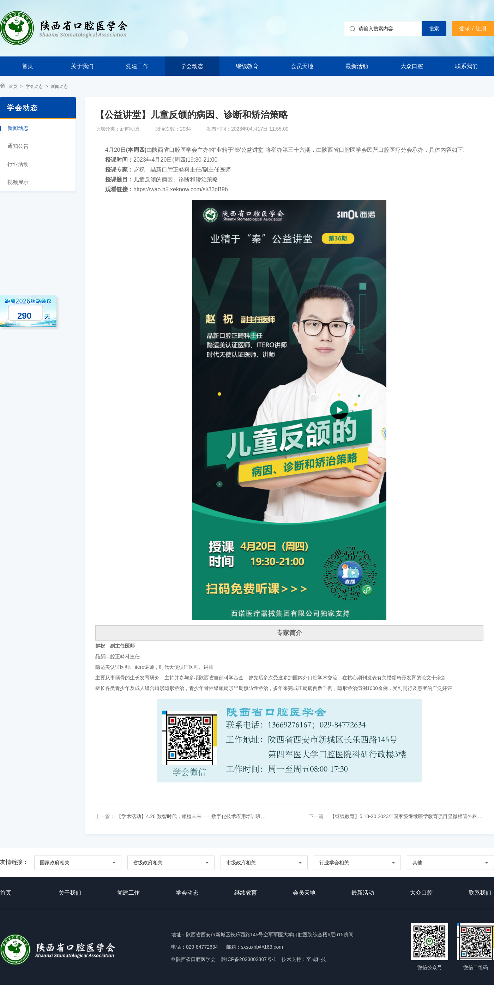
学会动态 (192, 66)
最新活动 (356, 66)
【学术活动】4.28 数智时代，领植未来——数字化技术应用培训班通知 (193, 816)
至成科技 (316, 959)
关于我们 (82, 66)
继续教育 (247, 66)
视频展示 (18, 182)
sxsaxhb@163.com (262, 947)
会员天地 (302, 66)
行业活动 (18, 164)
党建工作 (137, 66)
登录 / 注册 (472, 28)
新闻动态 (59, 86)
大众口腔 (411, 66)
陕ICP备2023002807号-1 (248, 959)
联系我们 (466, 66)
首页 (27, 66)
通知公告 (18, 146)
